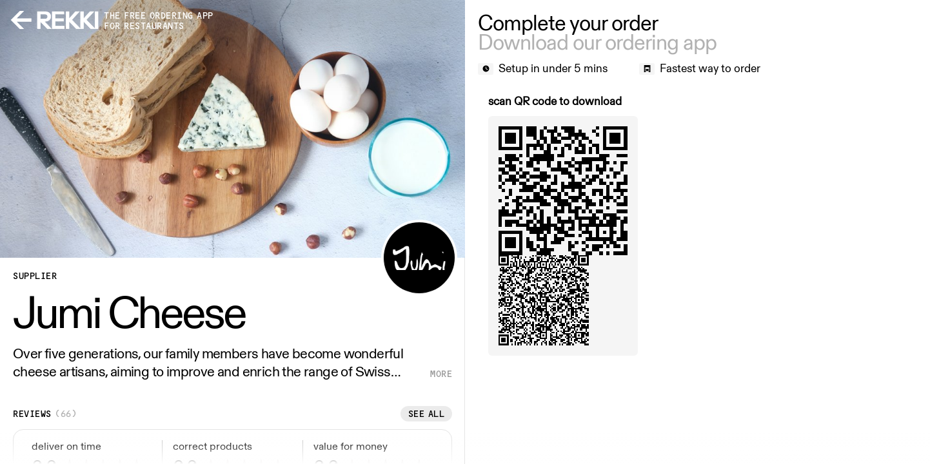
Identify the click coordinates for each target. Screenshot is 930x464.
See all (426, 414)
